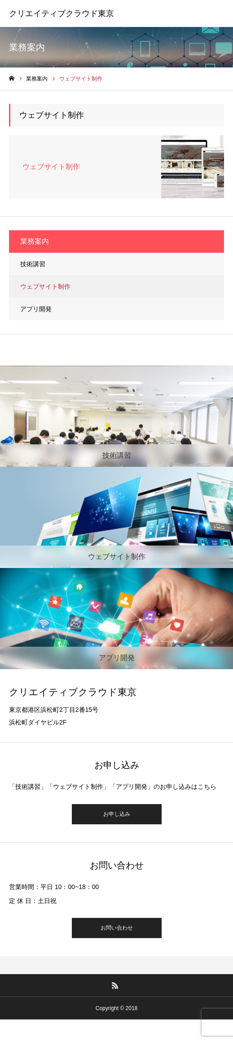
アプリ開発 (36, 309)
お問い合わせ (117, 928)
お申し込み (116, 814)
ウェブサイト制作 (45, 286)
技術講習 (32, 264)
